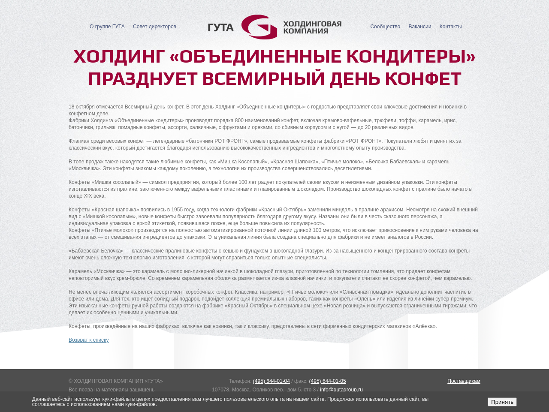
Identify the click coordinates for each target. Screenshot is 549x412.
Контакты (451, 27)
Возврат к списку (89, 340)
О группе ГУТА (107, 27)
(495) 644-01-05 (327, 381)
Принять (502, 402)
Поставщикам (463, 381)
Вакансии (419, 27)
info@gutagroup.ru (341, 390)
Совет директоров (154, 27)
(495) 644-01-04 (271, 381)
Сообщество (385, 27)
